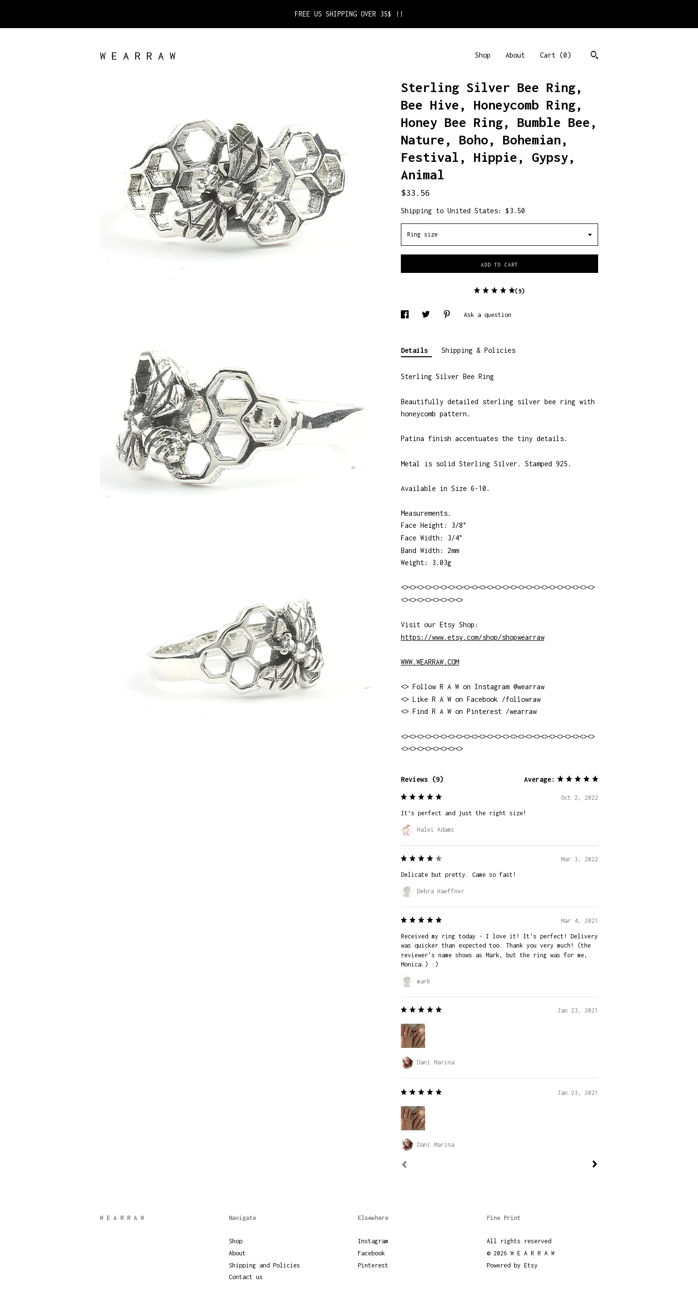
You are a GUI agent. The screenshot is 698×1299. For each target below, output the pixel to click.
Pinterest (373, 1265)
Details (416, 350)
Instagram (373, 1241)
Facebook (371, 1253)
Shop (483, 55)
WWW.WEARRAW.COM (430, 662)
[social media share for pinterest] (448, 314)
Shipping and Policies (264, 1265)
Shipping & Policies (478, 350)
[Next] (594, 1165)
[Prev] (404, 1166)
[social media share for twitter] (427, 314)
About (515, 55)
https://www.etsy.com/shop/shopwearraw (472, 637)
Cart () (555, 55)
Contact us (246, 1277)
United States (472, 210)
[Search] (594, 56)
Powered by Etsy (512, 1265)
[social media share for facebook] (406, 314)
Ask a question (487, 314)
